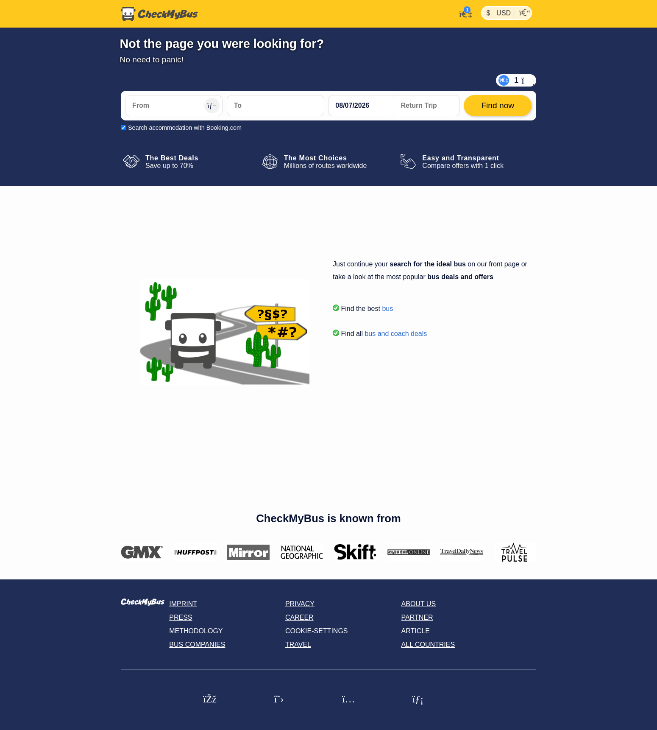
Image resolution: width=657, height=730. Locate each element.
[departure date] (361, 105)
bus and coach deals (396, 333)
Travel (298, 644)
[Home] (159, 14)
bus (387, 308)
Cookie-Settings (316, 631)
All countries (428, 644)
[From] (173, 105)
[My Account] (463, 13)
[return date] (426, 105)
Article (415, 631)
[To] (275, 105)
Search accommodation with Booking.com (185, 127)
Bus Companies (197, 644)
